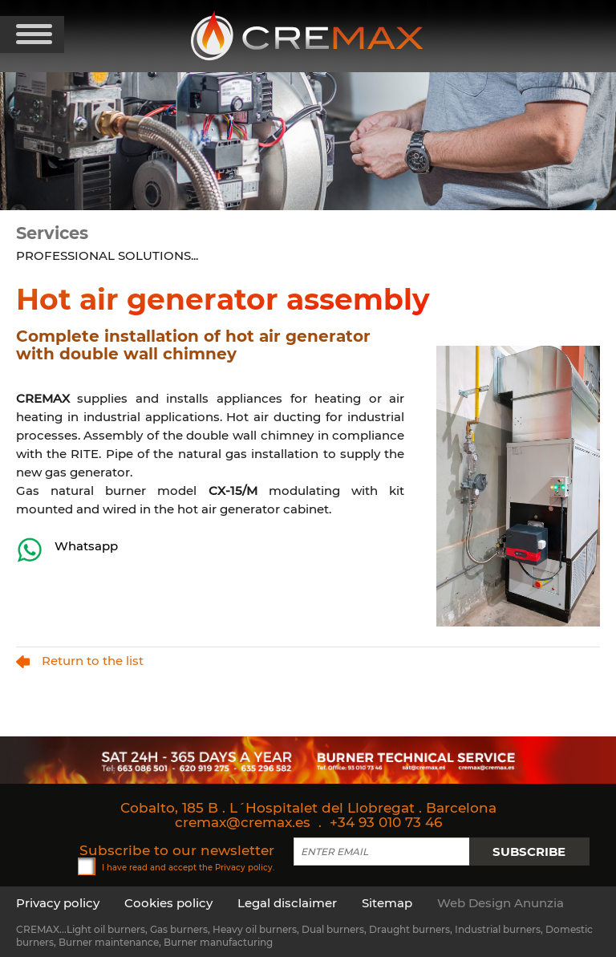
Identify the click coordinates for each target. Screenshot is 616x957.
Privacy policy (244, 867)
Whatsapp (67, 550)
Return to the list (80, 660)
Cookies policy (168, 902)
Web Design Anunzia (500, 902)
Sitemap (387, 902)
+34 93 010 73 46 (386, 822)
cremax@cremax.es (242, 822)
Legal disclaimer (287, 902)
